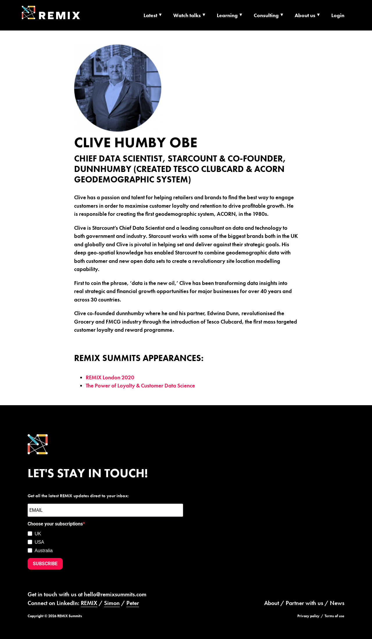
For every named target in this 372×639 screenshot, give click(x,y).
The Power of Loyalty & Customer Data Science (140, 385)
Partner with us (304, 603)
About (271, 603)
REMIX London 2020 (110, 377)
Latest (150, 15)
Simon (112, 603)
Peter (132, 603)
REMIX (89, 603)
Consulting (266, 15)
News (337, 603)
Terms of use (334, 615)
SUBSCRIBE (45, 563)
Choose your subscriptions (55, 524)
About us (305, 15)
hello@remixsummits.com (115, 594)
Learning (227, 15)
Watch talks (187, 15)
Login (337, 15)
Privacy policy (308, 615)
